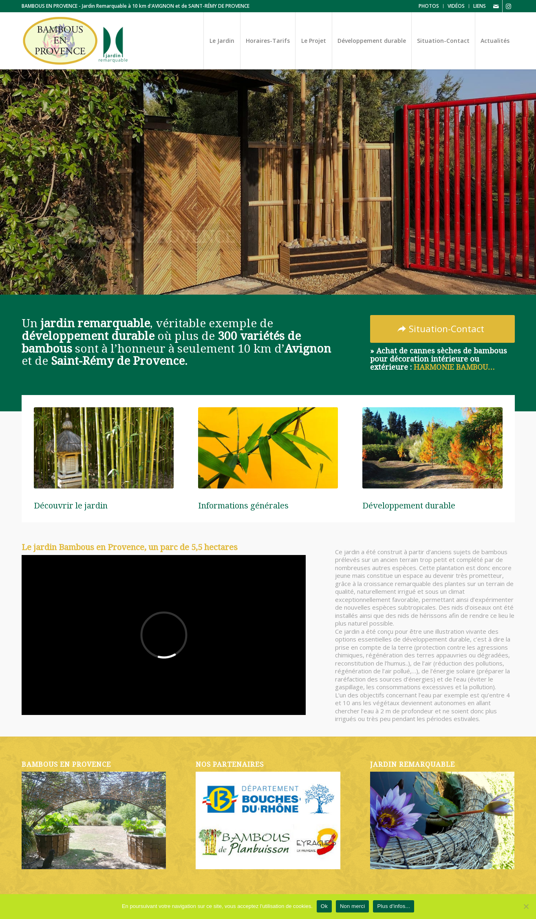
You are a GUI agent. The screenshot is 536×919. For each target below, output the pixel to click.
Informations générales (243, 506)
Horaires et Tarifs (122, 273)
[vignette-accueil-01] (104, 447)
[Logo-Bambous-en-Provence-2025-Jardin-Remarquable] (75, 40)
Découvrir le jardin (52, 273)
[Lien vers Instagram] (509, 6)
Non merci (352, 906)
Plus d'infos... (393, 906)
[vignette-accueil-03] (432, 447)
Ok (324, 906)
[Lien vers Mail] (496, 6)
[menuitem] (429, 6)
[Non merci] (526, 906)
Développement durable (408, 506)
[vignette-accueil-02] (268, 447)
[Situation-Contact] (442, 329)
